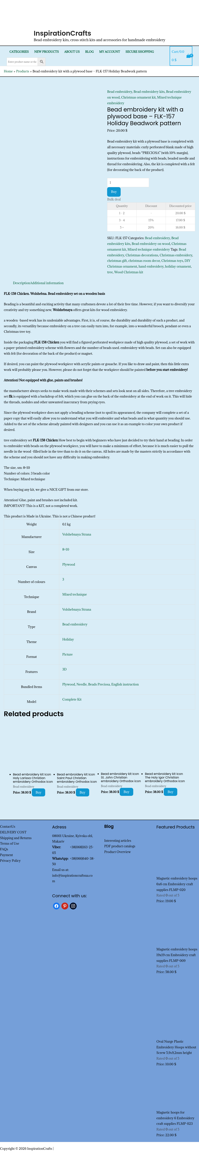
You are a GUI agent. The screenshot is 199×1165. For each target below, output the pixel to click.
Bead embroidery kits (149, 92)
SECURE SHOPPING (139, 52)
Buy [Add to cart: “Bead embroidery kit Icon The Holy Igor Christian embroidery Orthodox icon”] (170, 792)
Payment (6, 855)
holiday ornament (178, 266)
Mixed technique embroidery (149, 249)
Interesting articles (117, 841)
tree (110, 272)
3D (64, 669)
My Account (109, 52)
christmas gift (117, 261)
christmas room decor (144, 261)
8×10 (65, 549)
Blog (89, 52)
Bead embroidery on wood (151, 244)
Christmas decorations (141, 255)
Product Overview (117, 852)
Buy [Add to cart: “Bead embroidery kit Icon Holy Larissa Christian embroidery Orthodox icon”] (39, 792)
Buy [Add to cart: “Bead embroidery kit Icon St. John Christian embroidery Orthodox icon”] (126, 792)
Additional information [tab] (47, 283)
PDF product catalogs (119, 846)
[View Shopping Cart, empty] (181, 56)
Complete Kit (72, 699)
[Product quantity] (128, 182)
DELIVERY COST (13, 832)
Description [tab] (21, 283)
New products (46, 52)
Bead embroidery (119, 92)
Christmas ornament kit (138, 97)
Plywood (68, 564)
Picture (67, 654)
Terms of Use (9, 843)
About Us (72, 52)
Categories (19, 52)
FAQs (4, 849)
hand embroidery (151, 266)
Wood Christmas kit (128, 272)
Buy (114, 192)
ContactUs (7, 826)
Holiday (68, 639)
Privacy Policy (10, 861)
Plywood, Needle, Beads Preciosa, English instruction (100, 684)
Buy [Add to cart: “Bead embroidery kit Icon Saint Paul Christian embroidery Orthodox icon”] (83, 792)
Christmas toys (172, 261)
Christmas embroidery (176, 255)
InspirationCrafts (62, 33)
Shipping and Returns (16, 838)
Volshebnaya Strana (76, 534)
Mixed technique (74, 594)
